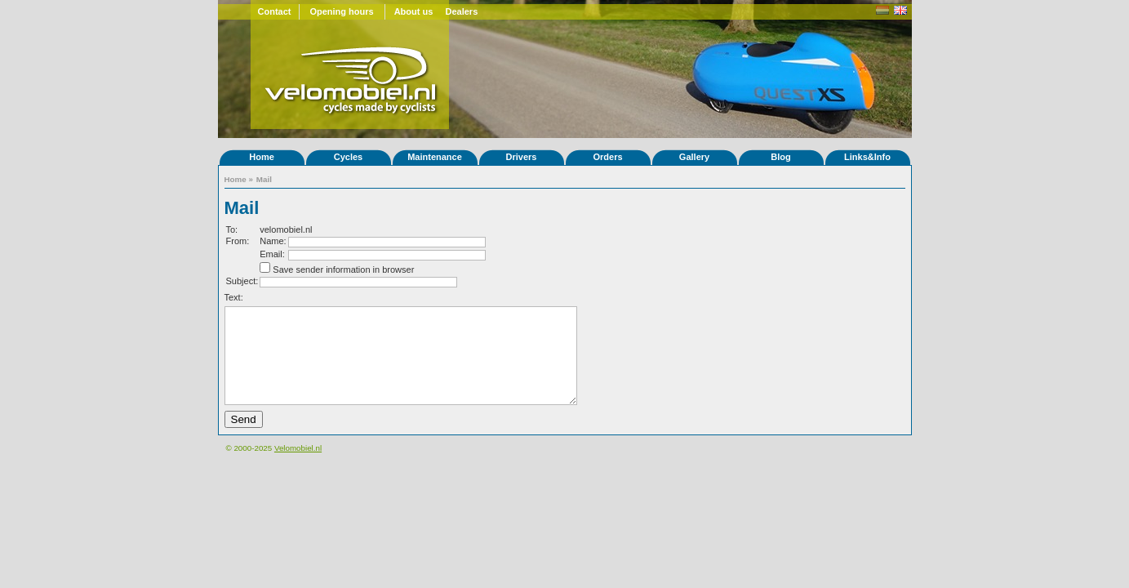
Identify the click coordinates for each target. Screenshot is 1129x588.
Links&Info (867, 157)
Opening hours (341, 11)
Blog (780, 157)
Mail (264, 179)
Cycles (348, 157)
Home (261, 157)
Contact (274, 11)
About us (413, 11)
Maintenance (434, 157)
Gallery (694, 157)
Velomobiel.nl (298, 447)
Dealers (462, 11)
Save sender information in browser (343, 269)
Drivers (521, 157)
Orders (607, 157)
